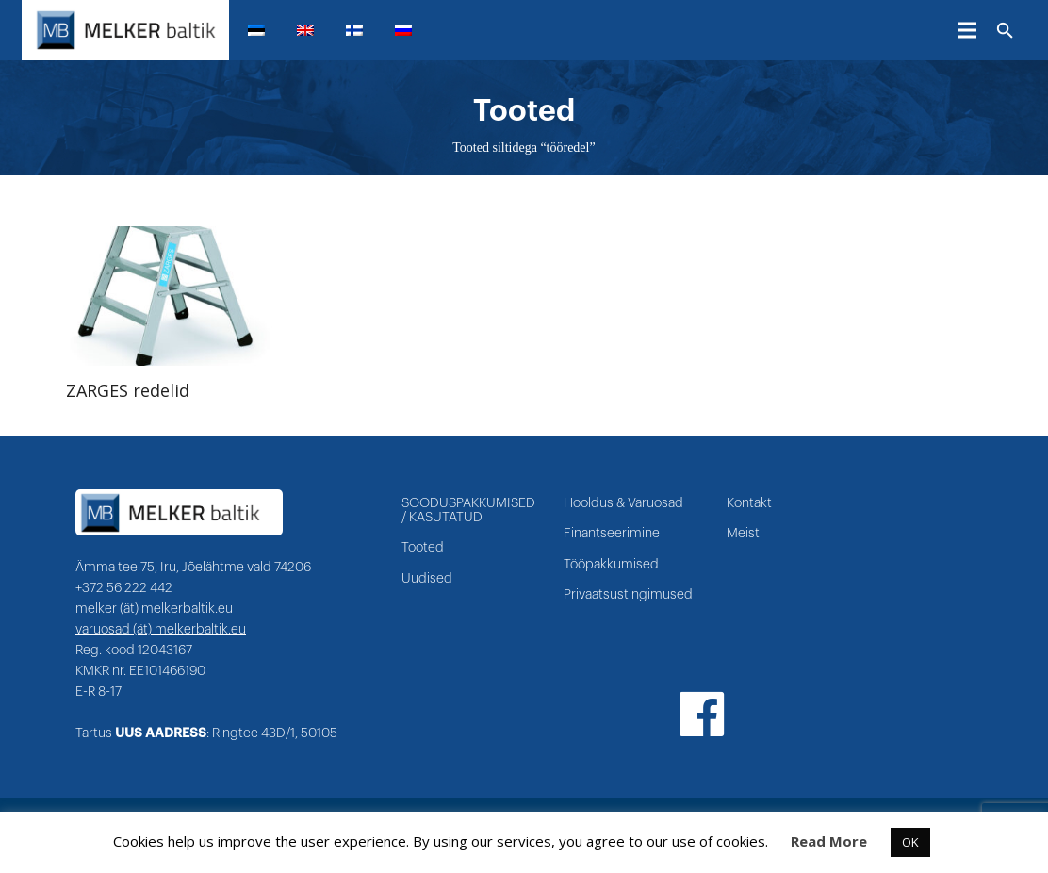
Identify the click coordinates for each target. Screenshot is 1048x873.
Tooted (422, 547)
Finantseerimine (612, 533)
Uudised (426, 578)
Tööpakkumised (611, 564)
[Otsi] (1005, 31)
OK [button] (910, 841)
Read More (829, 841)
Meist (743, 533)
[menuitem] (264, 30)
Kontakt (749, 503)
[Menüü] (967, 30)
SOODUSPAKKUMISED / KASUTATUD (468, 510)
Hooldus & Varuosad (623, 503)
